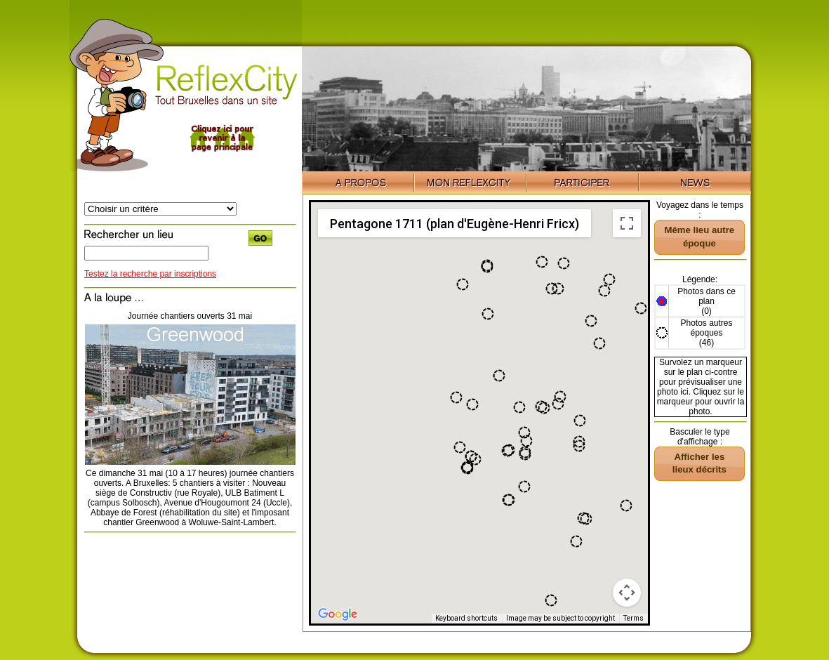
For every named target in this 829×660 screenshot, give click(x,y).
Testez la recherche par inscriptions (150, 274)
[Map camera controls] (627, 593)
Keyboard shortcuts (466, 618)
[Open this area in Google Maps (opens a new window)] (337, 614)
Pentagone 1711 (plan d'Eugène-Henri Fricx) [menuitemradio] (454, 223)
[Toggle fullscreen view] (627, 223)
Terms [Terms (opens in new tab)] (633, 618)
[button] (576, 541)
